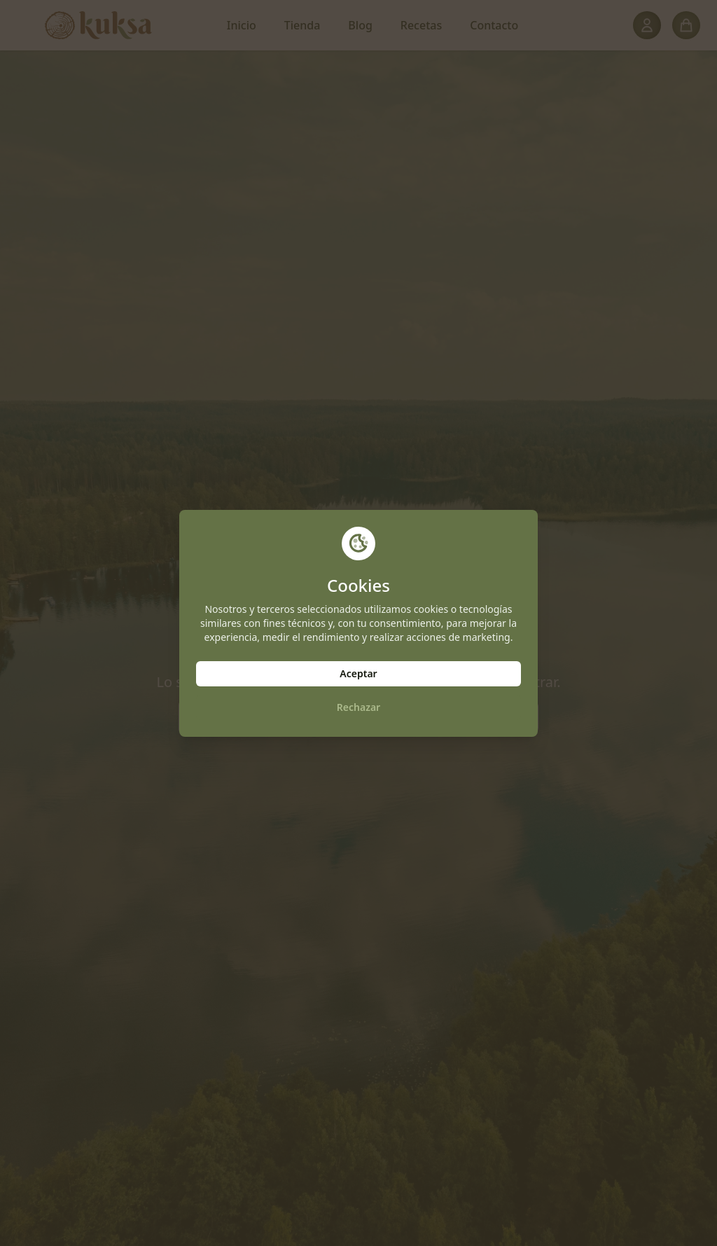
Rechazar (358, 707)
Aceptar (358, 673)
